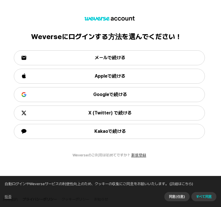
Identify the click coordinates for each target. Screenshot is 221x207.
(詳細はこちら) (61, 202)
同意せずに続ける (159, 195)
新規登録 (138, 155)
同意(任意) (193, 195)
